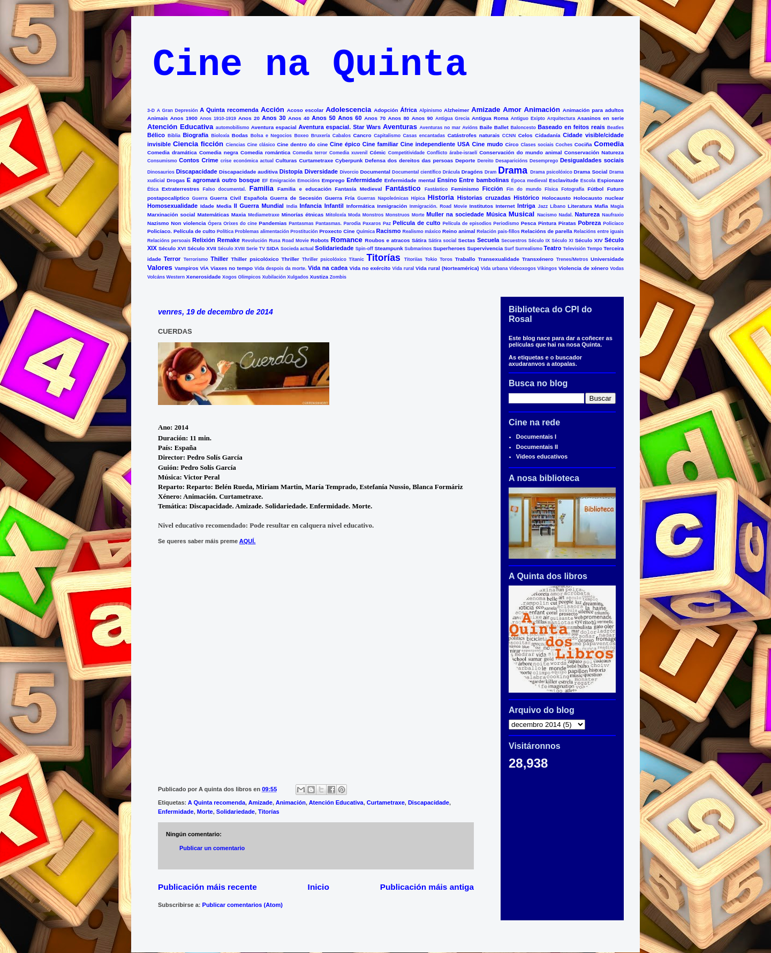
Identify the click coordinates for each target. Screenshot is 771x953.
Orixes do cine (240, 223)
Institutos (481, 206)
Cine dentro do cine (302, 144)
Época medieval (529, 180)
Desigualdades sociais (592, 160)
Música (496, 214)
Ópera (214, 223)
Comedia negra (218, 152)
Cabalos (341, 135)
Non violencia (188, 223)
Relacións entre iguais (598, 231)
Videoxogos (522, 268)
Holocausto (556, 198)
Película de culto (417, 223)
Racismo (388, 231)
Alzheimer (456, 110)
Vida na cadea (327, 268)
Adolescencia (348, 110)
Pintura (547, 223)
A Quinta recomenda (229, 110)
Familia (261, 188)
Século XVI (172, 248)
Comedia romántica (265, 152)
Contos (189, 160)
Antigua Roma (490, 118)
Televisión (574, 248)
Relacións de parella (546, 231)
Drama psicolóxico (551, 172)
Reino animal (458, 231)
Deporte (465, 160)
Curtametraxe (316, 160)
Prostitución (304, 231)
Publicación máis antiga (427, 886)
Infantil (334, 205)
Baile (486, 127)
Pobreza (589, 223)
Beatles (615, 127)
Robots (320, 240)
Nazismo (158, 223)
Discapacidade (196, 171)
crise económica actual (247, 160)
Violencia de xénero (583, 268)
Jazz (543, 206)
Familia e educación (304, 189)
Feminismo (465, 189)
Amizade (485, 110)
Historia (441, 197)
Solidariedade (334, 248)
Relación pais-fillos (498, 231)
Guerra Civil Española (238, 198)
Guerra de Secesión (296, 198)
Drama (512, 170)
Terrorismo (196, 259)
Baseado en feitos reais (571, 127)
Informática (360, 206)
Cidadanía (547, 135)
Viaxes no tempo (231, 268)
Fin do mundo (524, 189)
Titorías (383, 257)
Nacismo (547, 214)
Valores (159, 268)
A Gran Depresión (177, 110)
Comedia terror (309, 152)
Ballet (501, 127)
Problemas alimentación (262, 231)
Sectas (466, 240)
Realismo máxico (422, 231)
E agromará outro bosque (223, 180)
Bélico (156, 135)
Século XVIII (231, 248)
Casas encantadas (424, 135)
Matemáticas (213, 214)
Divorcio (348, 172)
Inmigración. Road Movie (438, 206)
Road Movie (295, 240)
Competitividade (406, 152)
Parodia (352, 223)
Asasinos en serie (600, 118)
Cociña (583, 144)
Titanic (356, 259)
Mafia (601, 206)
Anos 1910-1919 (218, 118)
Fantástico (403, 188)
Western (176, 277)
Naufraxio (613, 214)
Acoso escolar (305, 110)
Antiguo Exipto (528, 118)
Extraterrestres (180, 189)
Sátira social (442, 240)
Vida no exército (370, 268)
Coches (563, 144)
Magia (617, 206)
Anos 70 (375, 118)
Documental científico (416, 172)
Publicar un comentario (212, 848)
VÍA (204, 268)
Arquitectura (561, 118)
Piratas (567, 223)
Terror (172, 259)
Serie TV (255, 248)
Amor (512, 110)
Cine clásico (261, 144)
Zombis (338, 277)
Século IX (539, 240)
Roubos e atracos (387, 240)
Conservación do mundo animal (520, 152)
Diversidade (321, 171)
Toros (446, 259)
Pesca (528, 223)
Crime (209, 160)
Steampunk (388, 248)
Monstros (373, 214)
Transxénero (538, 259)
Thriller (290, 259)
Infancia (310, 205)
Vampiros (186, 268)
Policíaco (613, 223)
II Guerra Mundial (259, 205)
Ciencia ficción (198, 144)
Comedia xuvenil (348, 152)
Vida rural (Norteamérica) (447, 268)
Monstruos (398, 214)
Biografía (195, 135)
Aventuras (400, 127)
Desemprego (544, 160)
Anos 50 (323, 118)
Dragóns (472, 172)
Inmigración (392, 206)
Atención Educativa (180, 127)
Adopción (386, 110)
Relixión (203, 240)
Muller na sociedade (455, 214)
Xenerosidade (203, 277)
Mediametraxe (263, 214)
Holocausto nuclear (598, 198)
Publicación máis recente (207, 886)
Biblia (174, 135)
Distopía (291, 171)
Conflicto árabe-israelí (452, 152)
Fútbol (595, 189)
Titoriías (413, 259)
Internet (505, 206)
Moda (354, 214)
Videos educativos (542, 456)
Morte (418, 214)
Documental (375, 172)
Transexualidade (498, 259)
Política (225, 231)
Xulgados (297, 277)
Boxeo (301, 135)
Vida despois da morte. (280, 268)
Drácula (451, 172)
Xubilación (273, 277)
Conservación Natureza (594, 152)
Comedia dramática (172, 152)
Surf (509, 248)
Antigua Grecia (452, 118)
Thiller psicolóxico (255, 259)
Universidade (607, 259)
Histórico (526, 197)
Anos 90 (422, 118)
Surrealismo (528, 248)
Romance (346, 240)
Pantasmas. (328, 223)
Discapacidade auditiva (248, 172)
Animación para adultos (593, 110)
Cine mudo (487, 144)
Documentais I (536, 436)
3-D (151, 110)
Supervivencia (485, 248)
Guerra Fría (340, 198)
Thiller (219, 259)
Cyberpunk (349, 160)
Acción (272, 110)
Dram (491, 172)
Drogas (176, 180)
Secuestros (513, 240)
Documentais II (537, 447)
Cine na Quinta (310, 65)
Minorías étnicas (303, 214)
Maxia (238, 214)
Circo (511, 144)
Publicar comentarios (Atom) (242, 905)
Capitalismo (387, 135)
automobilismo (233, 127)
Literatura (580, 206)
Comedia (609, 144)
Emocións (308, 180)
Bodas (240, 135)
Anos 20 (249, 118)
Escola (587, 180)
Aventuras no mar (440, 127)
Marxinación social (171, 214)
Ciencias (235, 144)
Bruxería (320, 135)
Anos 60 (349, 118)
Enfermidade (364, 180)
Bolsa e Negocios (271, 135)
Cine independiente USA (435, 144)
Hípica (418, 198)
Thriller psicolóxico (324, 259)
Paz (387, 223)
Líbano (557, 206)
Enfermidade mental (409, 180)
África (408, 110)
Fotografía (572, 189)
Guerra (200, 198)
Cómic (377, 152)
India (292, 206)
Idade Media (215, 206)
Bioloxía (220, 135)
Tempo (594, 248)
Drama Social (591, 172)
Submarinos (418, 248)
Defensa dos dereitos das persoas (409, 160)
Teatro (553, 248)
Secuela (488, 240)
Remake (228, 240)
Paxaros (371, 223)
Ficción (492, 188)
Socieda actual (297, 248)
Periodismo (506, 223)
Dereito (485, 160)
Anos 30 (273, 118)
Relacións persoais (169, 240)
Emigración (283, 180)
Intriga (526, 205)
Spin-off (364, 248)
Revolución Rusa (261, 240)
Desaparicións (511, 160)
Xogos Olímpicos (241, 277)
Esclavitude (563, 180)
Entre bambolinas (484, 180)
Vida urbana (494, 268)
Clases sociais (537, 144)
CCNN (509, 135)
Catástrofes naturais (474, 135)
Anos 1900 (184, 118)
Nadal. (565, 214)
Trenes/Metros (572, 259)
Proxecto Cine (336, 231)
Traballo (465, 259)
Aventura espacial (274, 127)
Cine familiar (380, 144)
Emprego (333, 180)
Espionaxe (611, 180)
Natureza (587, 214)
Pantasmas (301, 223)
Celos (525, 135)
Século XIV (589, 240)
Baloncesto (522, 127)
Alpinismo (430, 110)
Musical (521, 214)
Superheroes (449, 248)
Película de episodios (466, 223)
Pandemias (272, 223)
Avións (470, 127)
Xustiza (318, 277)
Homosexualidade (172, 205)
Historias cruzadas (484, 197)
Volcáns (156, 277)
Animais (157, 118)
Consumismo (162, 160)
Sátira (419, 240)
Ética (152, 189)
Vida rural (403, 268)
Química (365, 231)
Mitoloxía (336, 214)
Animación (542, 110)
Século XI (562, 240)
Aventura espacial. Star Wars (340, 127)
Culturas (286, 160)
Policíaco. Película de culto (181, 231)
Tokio (431, 259)
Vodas (617, 268)
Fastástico (436, 189)
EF (265, 180)
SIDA (273, 248)
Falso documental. (224, 189)
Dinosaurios (161, 172)
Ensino (447, 180)
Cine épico (345, 144)
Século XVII (201, 248)
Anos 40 (298, 118)
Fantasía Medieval (358, 189)
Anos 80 (398, 118)
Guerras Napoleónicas (383, 198)
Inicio (318, 886)
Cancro (362, 135)
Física (551, 189)
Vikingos (547, 268)
